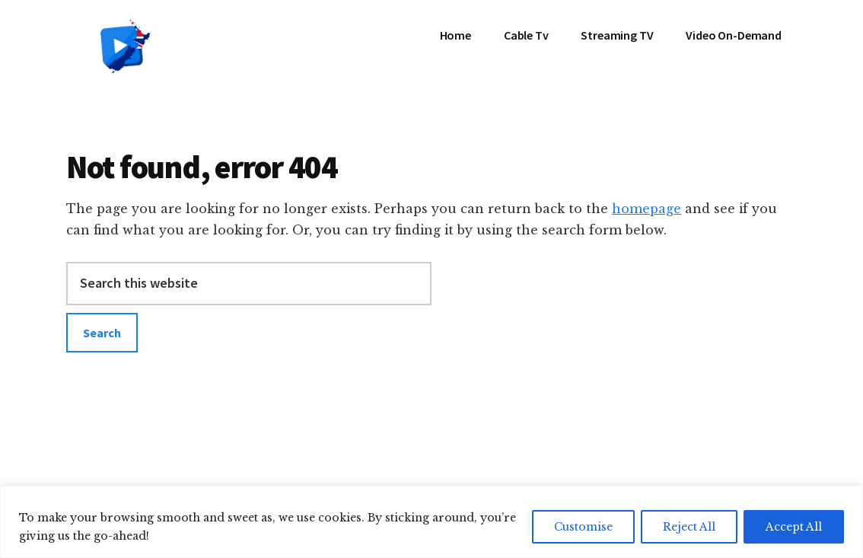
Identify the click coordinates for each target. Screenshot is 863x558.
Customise (583, 527)
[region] (431, 522)
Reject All (689, 527)
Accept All (794, 527)
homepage (646, 208)
